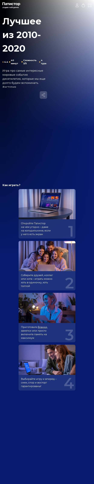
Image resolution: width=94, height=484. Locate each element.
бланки (42, 327)
